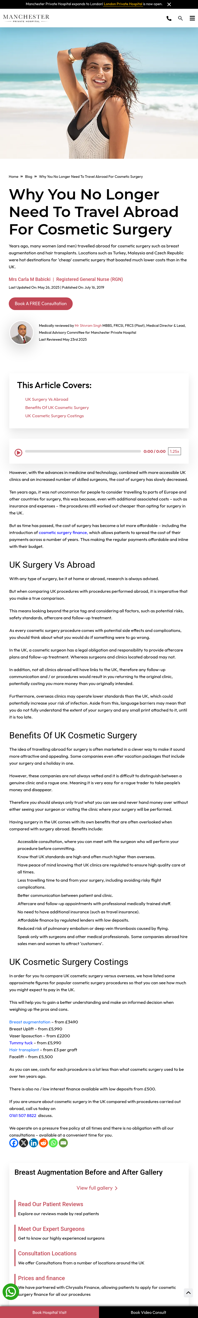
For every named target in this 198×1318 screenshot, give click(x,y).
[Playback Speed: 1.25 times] (174, 452)
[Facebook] (13, 1143)
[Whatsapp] (11, 1291)
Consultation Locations (52, 1254)
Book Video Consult (148, 1312)
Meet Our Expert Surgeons (56, 1229)
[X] (23, 1143)
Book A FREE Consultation (45, 304)
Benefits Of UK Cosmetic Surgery (57, 408)
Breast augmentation (29, 1022)
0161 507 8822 (23, 1116)
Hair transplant (24, 1050)
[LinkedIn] (33, 1143)
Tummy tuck (21, 1043)
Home (13, 176)
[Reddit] (43, 1143)
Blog (28, 176)
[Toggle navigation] (191, 18)
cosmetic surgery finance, (64, 533)
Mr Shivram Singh (89, 326)
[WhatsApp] (53, 1143)
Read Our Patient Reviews (55, 1205)
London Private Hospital (123, 4)
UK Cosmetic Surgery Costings (54, 416)
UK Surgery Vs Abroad (46, 400)
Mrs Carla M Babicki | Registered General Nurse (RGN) (66, 279)
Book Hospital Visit (49, 1312)
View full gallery (99, 1189)
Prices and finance (45, 1279)
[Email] (63, 1143)
